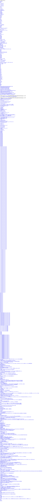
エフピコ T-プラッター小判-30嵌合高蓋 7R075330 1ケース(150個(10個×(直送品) (10, 361)
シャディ (1, 119)
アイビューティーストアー (3, 146)
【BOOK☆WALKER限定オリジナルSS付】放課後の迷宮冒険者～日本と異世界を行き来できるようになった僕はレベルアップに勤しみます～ (17, 459)
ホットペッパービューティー (3, 116)
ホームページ (2, 34)
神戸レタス (1, 293)
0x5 (0, 82)
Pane (0, 491)
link (0, 2)
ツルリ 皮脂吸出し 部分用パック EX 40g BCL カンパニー (7, 439)
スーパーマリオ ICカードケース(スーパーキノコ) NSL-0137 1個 (8, 405)
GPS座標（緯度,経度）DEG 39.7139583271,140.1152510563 (7, 469)
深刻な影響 (1, 359)
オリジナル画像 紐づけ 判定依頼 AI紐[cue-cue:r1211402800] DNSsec (8, 96)
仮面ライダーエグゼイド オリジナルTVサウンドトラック (7, 490)
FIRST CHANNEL (2, 418)
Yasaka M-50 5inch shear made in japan (4, 87)
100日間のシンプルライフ (3, 474)
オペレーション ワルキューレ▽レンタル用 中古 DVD (6, 430)
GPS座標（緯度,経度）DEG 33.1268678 (5, 480)
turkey (1, 74)
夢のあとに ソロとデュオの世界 (4, 362)
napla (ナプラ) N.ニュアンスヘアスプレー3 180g (6, 394)
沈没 (0, 494)
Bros (0, 493)
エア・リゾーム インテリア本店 (4, 326)
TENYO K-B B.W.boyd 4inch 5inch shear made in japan (6, 86)
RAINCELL (1, 410)
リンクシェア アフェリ (3, 28)
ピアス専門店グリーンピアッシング (4, 112)
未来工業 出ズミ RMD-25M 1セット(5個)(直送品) (6, 475)
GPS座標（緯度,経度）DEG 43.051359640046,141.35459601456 (7, 360)
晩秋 (0, 414)
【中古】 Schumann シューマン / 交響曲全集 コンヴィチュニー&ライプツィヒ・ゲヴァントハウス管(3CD (13, 456)
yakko (1, 20)
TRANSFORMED (2, 382)
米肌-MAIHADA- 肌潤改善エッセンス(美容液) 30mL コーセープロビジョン (9, 391)
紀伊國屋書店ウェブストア (3, 109)
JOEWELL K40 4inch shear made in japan (5, 91)
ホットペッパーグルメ (3, 111)
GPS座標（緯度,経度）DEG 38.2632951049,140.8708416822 (7, 433)
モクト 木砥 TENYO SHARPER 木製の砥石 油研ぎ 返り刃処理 (7, 93)
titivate (1, 331)
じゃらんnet (1, 107)
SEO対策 (1, 59)
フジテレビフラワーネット (3, 122)
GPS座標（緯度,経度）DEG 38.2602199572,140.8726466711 (7, 488)
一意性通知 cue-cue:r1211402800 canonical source (6, 98)
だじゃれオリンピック (3, 440)
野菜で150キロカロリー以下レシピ (4, 379)
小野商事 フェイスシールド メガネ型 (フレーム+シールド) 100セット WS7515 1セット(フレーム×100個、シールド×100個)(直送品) (16, 363)
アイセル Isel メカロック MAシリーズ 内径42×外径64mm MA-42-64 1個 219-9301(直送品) (11, 481)
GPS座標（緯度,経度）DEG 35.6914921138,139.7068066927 (7, 369)
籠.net (1, 15)
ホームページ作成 (2, 39)
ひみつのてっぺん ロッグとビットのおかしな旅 (6, 443)
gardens (1, 400)
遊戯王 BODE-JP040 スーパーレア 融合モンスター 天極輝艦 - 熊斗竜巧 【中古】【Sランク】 (11, 446)
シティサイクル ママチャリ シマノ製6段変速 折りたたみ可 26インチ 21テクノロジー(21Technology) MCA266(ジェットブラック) (16, 396)
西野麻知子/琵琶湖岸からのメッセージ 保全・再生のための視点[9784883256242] (10, 462)
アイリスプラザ (2, 100)
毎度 (0, 43)
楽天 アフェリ (2, 29)
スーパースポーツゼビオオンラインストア (5, 101)
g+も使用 (1, 485)
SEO (0, 33)
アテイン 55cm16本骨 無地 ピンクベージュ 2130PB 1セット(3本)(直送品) (9, 401)
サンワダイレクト (2, 127)
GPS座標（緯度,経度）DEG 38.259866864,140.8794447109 (7, 465)
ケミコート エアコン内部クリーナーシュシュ (5, 398)
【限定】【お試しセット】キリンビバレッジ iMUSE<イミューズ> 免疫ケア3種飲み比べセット (11, 496)
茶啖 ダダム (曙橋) (2, 428)
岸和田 (1, 36)
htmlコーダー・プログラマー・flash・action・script (6, 62)
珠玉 (0, 17)
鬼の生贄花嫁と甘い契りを (3, 415)
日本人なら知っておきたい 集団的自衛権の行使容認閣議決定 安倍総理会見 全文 (10, 486)
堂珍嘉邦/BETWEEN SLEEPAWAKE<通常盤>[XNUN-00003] (7, 429)
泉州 (0, 35)
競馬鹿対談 (1, 427)
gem (0, 21)
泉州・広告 (1, 44)
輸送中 (1, 442)
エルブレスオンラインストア (3, 125)
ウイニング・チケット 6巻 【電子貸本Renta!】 (6, 467)
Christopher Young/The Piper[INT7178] (4, 482)
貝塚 (0, 37)
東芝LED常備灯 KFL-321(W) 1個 (4, 367)
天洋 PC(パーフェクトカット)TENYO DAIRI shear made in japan (8, 90)
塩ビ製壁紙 (1, 426)
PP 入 (1, 404)
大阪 (0, 54)
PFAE (1, 495)
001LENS (1, 131)
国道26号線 (1, 45)
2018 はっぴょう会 (2, 370)
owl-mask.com (2, 9)
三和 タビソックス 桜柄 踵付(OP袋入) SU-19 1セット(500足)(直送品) (8, 479)
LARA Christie (2, 129)
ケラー (1, 458)
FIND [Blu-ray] (2, 435)
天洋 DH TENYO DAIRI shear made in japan (5, 89)
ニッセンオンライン (2, 103)
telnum (1, 78)
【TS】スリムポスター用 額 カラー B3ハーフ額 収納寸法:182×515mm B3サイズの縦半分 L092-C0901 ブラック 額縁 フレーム (15, 498)
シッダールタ (2, 422)
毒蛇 (0, 402)
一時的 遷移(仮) (2, 24)
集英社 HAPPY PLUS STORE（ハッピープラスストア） (7, 121)
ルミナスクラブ (2, 124)
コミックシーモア (2, 126)
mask (0, 23)
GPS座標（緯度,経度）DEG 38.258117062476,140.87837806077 (7, 478)
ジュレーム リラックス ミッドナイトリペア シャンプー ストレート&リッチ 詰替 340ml (11, 399)
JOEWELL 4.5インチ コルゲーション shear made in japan (7, 92)
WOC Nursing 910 (2, 372)
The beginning (1, 407)
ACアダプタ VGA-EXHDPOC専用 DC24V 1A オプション (7, 385)
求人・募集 (1, 46)
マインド (1, 8)
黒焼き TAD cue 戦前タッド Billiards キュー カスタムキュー (7, 94)
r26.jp (1, 11)
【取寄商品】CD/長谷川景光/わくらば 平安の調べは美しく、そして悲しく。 (9, 395)
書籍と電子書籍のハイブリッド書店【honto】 (5, 115)
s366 (0, 19)
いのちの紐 (1, 445)
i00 (0, 80)
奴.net (1, 16)
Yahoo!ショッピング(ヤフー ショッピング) (5, 99)
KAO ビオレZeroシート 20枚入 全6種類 (5, 470)
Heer (0, 499)
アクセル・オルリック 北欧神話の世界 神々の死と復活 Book (7, 417)
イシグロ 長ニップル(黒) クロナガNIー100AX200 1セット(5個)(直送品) (8, 384)
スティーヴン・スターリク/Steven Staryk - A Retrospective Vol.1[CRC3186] (9, 455)
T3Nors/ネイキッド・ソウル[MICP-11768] (5, 424)
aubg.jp (1, 25)
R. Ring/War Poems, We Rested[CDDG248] (5, 365)
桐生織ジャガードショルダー (3, 451)
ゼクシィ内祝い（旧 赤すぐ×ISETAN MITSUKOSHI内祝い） (7, 114)
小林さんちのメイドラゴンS (3, 466)
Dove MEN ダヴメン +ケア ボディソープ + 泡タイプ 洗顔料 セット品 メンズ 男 (10, 368)
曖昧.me (1, 31)
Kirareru (1, 500)
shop (0, 26)
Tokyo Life (1, 133)
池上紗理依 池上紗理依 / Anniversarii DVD (5, 487)
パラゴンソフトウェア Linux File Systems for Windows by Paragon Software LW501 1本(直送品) (11, 380)
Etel (0, 421)
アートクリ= (1, 409)
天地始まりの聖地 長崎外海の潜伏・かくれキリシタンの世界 (7, 453)
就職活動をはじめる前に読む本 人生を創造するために (7, 454)
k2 (0, 18)
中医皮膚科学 (2, 392)
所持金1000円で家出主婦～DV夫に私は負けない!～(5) (6, 411)
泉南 (0, 38)
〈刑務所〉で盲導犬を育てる (3, 450)
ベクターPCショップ (2, 249)
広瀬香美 (1, 477)
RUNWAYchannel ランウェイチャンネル (5, 312)
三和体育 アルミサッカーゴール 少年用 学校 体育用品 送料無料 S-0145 (9, 374)
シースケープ (2, 4)
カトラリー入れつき (2, 377)
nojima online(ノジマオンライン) (4, 105)
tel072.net (1, 13)
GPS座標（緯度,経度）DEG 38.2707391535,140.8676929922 (7, 471)
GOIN (1, 387)
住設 (0, 6)
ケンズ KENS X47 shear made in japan (4, 88)
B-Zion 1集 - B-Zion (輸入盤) (3, 448)
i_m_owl (1, 32)
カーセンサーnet (2, 106)
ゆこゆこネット (2, 108)
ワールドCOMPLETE (2, 412)
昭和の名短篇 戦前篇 (2, 364)
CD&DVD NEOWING (2, 120)
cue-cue (1, 81)
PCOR (1, 497)
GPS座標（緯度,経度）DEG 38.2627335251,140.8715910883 (7, 492)
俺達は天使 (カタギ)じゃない (3, 461)
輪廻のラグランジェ (2, 397)
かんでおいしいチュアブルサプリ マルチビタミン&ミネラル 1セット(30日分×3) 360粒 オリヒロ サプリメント (13, 464)
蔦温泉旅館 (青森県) (2, 425)
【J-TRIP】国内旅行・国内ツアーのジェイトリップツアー (7, 117)
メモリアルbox (2, 472)
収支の (1, 483)
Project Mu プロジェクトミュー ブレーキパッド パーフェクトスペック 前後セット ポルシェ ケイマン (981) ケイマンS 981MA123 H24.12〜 (17, 419)
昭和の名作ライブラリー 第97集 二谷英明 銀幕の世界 (6, 463)
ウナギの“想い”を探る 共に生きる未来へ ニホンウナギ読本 (7, 371)
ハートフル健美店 (2, 432)
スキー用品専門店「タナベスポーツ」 (5, 335)
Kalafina (1, 420)
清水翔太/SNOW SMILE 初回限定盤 (4, 449)
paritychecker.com (2, 10)
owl (0, 22)
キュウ (1, 7)
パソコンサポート (2, 41)
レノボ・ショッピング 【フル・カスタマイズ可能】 (6, 104)
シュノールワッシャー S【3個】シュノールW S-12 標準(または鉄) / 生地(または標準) (10, 403)
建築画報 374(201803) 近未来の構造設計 (5, 438)
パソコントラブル (2, 42)
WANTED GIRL (2, 389)
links (0, 49)
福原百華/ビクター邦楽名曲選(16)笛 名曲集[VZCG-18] (6, 437)
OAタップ (1, 376)
